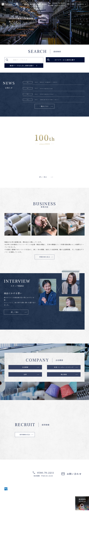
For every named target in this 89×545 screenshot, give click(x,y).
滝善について (19, 4)
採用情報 (44, 4)
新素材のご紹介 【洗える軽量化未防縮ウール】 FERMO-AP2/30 (63, 83)
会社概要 (38, 4)
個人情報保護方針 (79, 537)
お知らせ (28, 108)
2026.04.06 (39, 84)
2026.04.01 (39, 91)
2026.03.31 (39, 108)
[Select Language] (81, 4)
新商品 (28, 84)
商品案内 (32, 4)
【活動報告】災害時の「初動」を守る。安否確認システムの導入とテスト (65, 108)
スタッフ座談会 (68, 518)
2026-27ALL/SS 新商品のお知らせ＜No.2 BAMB (65, 91)
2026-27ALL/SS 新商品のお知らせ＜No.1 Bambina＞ (64, 99)
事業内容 (26, 4)
